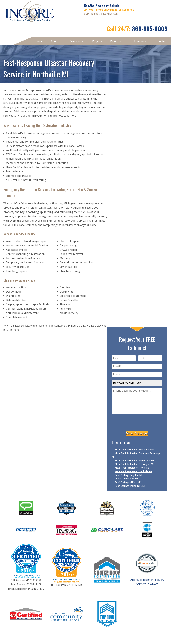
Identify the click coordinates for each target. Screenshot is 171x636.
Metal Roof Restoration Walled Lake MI (134, 449)
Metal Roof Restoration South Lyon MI (134, 460)
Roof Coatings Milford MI (128, 482)
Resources (118, 41)
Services (77, 41)
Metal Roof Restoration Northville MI (133, 471)
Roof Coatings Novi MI (126, 478)
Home (39, 41)
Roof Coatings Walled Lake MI (130, 486)
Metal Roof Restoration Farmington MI (134, 464)
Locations (141, 41)
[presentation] (137, 421)
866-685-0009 (150, 28)
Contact (162, 41)
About (56, 41)
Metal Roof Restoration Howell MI (132, 467)
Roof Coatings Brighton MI (128, 475)
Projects (97, 41)
